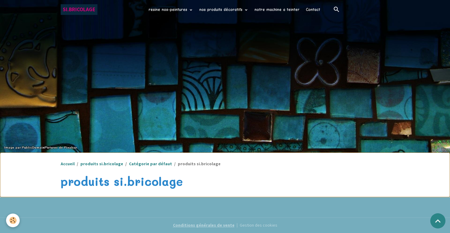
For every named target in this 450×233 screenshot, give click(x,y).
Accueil (68, 163)
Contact (313, 9)
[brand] (79, 9)
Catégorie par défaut (150, 163)
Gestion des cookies (258, 225)
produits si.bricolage (101, 163)
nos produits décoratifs (221, 9)
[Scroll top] (437, 220)
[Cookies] (13, 220)
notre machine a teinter (277, 9)
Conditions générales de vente (204, 225)
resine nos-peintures (169, 9)
